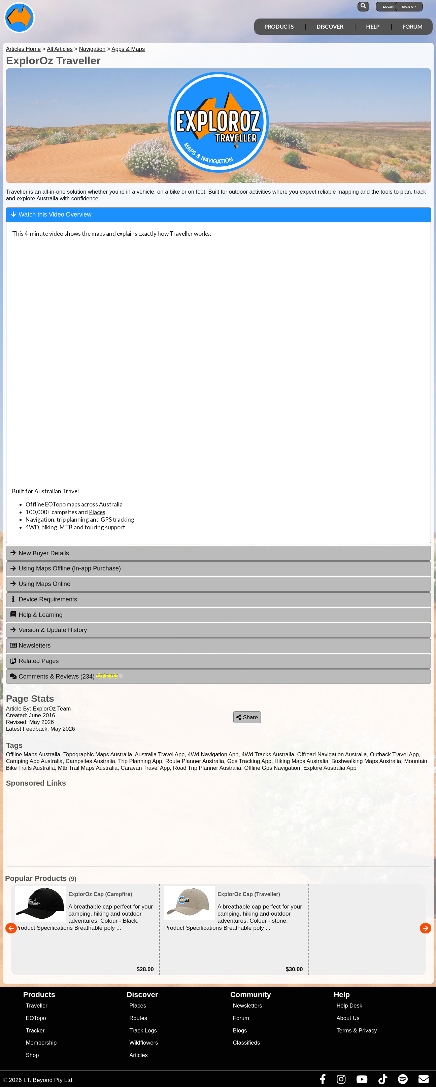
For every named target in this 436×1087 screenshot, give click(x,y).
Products (279, 26)
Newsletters (247, 1005)
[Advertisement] (221, 828)
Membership (41, 1043)
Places (97, 512)
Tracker (35, 1030)
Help (372, 26)
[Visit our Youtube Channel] (362, 1081)
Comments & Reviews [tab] (66, 676)
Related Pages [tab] (34, 661)
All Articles (60, 49)
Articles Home (23, 49)
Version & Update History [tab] (48, 630)
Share (247, 717)
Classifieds (246, 1043)
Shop (32, 1055)
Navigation (92, 49)
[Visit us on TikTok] (383, 1081)
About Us (347, 1018)
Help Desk (349, 1005)
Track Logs (143, 1030)
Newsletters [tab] (30, 645)
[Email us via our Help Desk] (423, 1081)
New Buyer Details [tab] (39, 553)
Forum (412, 26)
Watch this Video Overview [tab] (50, 214)
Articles (138, 1055)
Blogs (240, 1030)
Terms (343, 1030)
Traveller (36, 1005)
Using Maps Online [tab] (39, 584)
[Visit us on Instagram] (341, 1081)
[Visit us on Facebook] (322, 1081)
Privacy (368, 1030)
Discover (329, 26)
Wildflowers (143, 1043)
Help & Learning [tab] (36, 614)
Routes (138, 1018)
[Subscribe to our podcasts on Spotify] (402, 1081)
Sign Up (409, 6)
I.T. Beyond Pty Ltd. (48, 1080)
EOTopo (55, 504)
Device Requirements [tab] (43, 599)
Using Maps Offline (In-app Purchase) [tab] (65, 568)
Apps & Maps (128, 49)
